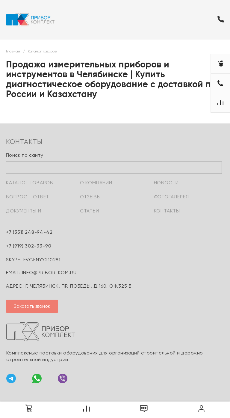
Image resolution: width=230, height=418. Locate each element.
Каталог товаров (29, 182)
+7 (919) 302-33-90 (28, 246)
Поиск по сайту (24, 155)
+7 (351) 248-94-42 (29, 232)
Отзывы (90, 197)
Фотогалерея (171, 197)
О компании (96, 182)
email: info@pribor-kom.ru (41, 272)
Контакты (167, 211)
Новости (166, 182)
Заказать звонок (32, 306)
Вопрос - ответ (27, 197)
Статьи (89, 211)
